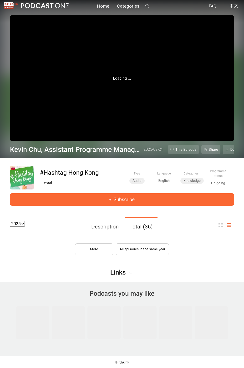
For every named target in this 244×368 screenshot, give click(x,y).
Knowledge (192, 181)
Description (105, 226)
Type (137, 173)
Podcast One (45, 6)
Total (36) (141, 226)
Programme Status (218, 173)
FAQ (212, 6)
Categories (128, 6)
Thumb (222, 225)
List (230, 225)
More (91, 247)
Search (147, 6)
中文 (233, 6)
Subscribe (123, 199)
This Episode (186, 149)
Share (213, 149)
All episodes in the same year (142, 247)
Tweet (47, 182)
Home (103, 6)
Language (164, 173)
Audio (137, 181)
